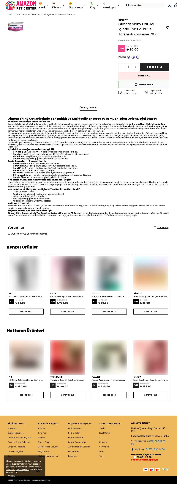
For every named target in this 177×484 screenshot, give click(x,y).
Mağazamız (43, 451)
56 (132, 443)
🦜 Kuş (94, 5)
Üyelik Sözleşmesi (16, 433)
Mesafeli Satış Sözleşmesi (19, 437)
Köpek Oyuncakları (77, 442)
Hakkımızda (13, 428)
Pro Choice (104, 446)
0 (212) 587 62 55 (156, 441)
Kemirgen (72, 456)
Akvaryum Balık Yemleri (79, 446)
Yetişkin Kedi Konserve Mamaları (60, 14)
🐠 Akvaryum (77, 5)
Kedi (11, 14)
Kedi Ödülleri (74, 433)
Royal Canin (104, 433)
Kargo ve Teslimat (16, 446)
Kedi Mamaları (75, 428)
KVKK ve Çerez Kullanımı (19, 442)
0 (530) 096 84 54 (155, 449)
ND (100, 437)
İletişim (41, 437)
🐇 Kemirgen (111, 5)
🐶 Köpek (58, 5)
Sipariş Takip (44, 442)
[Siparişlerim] (169, 5)
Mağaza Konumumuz (48, 456)
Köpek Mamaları (75, 437)
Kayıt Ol (41, 428)
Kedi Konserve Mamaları (29, 14)
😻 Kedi (43, 5)
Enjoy (101, 456)
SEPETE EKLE (154, 67)
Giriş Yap (42, 433)
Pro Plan (102, 428)
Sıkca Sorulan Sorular (48, 446)
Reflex (101, 451)
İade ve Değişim (15, 451)
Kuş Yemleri (73, 451)
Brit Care (103, 442)
